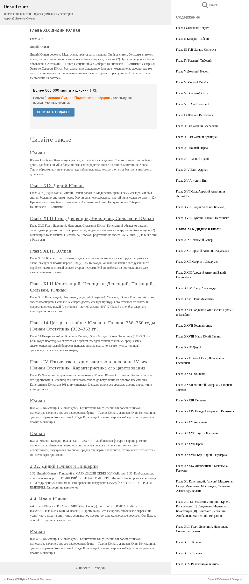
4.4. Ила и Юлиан (49, 498)
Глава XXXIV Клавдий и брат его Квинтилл (205, 411)
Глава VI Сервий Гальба (192, 82)
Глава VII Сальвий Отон (192, 93)
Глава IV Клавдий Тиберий (193, 60)
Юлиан (37, 152)
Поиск (209, 5)
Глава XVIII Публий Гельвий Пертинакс (202, 218)
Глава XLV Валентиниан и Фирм (197, 564)
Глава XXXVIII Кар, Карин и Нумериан (202, 455)
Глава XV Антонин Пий (192, 180)
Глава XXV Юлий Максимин (195, 299)
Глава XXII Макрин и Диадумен (197, 261)
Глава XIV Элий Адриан (192, 169)
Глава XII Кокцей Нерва (192, 147)
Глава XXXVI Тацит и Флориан (197, 433)
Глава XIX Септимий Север (194, 239)
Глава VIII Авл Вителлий (192, 104)
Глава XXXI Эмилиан (190, 373)
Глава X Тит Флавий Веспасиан (197, 126)
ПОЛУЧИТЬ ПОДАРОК (54, 112)
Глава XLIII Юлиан (189, 542)
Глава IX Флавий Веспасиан (194, 115)
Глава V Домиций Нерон (192, 71)
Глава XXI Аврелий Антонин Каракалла (202, 250)
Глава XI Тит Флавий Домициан (197, 137)
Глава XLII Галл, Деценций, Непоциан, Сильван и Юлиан (92, 218)
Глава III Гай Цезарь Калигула (196, 49)
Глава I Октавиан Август (192, 27)
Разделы (100, 568)
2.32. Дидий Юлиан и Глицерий (64, 466)
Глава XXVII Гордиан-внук (194, 325)
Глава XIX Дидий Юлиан (57, 185)
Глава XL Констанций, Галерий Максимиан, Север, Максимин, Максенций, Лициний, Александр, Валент (205, 486)
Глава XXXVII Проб (189, 444)
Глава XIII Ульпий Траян (192, 158)
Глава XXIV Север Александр (196, 288)
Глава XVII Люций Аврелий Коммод (200, 207)
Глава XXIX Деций (188, 347)
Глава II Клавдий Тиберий (193, 38)
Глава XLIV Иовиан (189, 553)
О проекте (83, 568)
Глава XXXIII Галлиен (191, 400)
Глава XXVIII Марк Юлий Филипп (199, 336)
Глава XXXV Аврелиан (191, 422)
